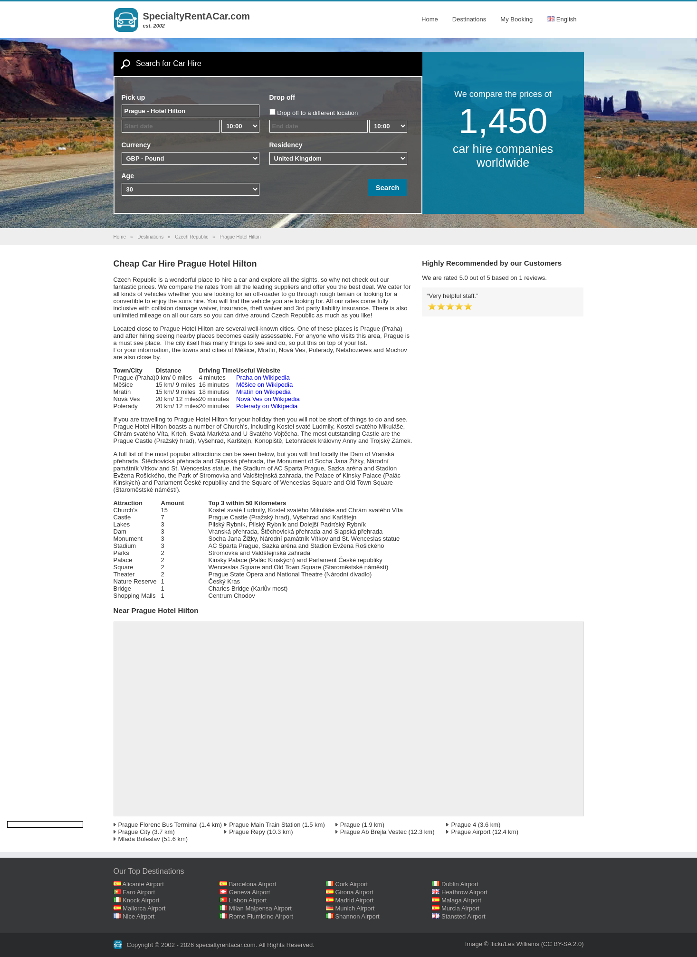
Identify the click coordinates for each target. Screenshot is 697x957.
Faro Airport (139, 892)
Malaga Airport (461, 900)
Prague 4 (463, 824)
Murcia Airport (460, 908)
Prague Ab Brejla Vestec (373, 831)
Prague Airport (470, 831)
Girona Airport (354, 892)
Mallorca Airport (144, 908)
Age (128, 176)
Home (429, 19)
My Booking (516, 19)
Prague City (134, 831)
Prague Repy (247, 831)
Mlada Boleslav (139, 838)
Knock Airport (141, 900)
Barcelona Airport (253, 884)
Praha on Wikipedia (263, 377)
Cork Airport (351, 884)
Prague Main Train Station (264, 824)
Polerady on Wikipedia (266, 406)
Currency (136, 145)
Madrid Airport (354, 900)
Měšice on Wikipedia (264, 384)
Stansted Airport (463, 916)
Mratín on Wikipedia (263, 391)
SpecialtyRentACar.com (196, 16)
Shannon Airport (357, 916)
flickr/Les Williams (514, 943)
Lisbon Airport (248, 900)
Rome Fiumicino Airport (261, 916)
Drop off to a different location (317, 112)
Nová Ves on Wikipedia (268, 398)
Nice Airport (138, 916)
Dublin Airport (459, 884)
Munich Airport (354, 908)
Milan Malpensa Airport (260, 908)
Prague (350, 824)
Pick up (133, 97)
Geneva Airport (249, 892)
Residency (286, 145)
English (561, 19)
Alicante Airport (142, 884)
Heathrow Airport (464, 892)
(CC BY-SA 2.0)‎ (562, 943)
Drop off (282, 97)
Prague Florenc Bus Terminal (158, 824)
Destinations (469, 19)
